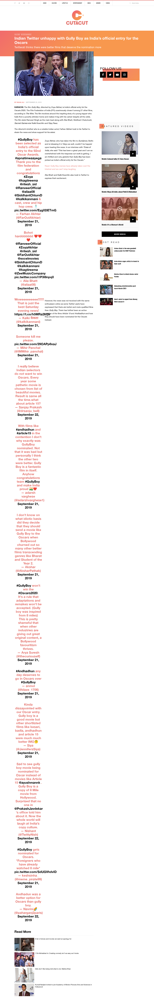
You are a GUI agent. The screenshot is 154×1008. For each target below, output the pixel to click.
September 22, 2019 (28, 416)
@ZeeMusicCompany (30, 273)
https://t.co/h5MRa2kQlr (32, 314)
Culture (54, 3)
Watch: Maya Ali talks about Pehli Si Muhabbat (119, 192)
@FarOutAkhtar (28, 254)
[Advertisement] (116, 101)
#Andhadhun (25, 671)
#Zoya (28, 176)
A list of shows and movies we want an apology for (53, 939)
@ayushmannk (29, 782)
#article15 (24, 433)
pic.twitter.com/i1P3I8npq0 (34, 277)
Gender (98, 3)
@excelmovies (28, 258)
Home (44, 3)
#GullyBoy (25, 139)
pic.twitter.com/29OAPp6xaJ (35, 344)
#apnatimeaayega (28, 158)
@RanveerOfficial (28, 188)
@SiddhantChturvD (28, 195)
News (89, 3)
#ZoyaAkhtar (28, 247)
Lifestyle (65, 3)
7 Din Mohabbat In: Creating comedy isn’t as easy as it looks (57, 953)
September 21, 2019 (28, 223)
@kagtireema (28, 180)
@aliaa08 (28, 191)
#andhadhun (25, 429)
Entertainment (77, 3)
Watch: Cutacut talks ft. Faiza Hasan (115, 159)
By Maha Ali (19, 102)
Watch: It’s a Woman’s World (112, 225)
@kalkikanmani (27, 199)
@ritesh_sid (28, 184)
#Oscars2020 (28, 593)
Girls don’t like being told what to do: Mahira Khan (53, 969)
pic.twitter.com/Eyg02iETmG (35, 210)
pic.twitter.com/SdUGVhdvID (35, 872)
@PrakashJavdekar (28, 808)
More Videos (120, 234)
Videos (108, 3)
